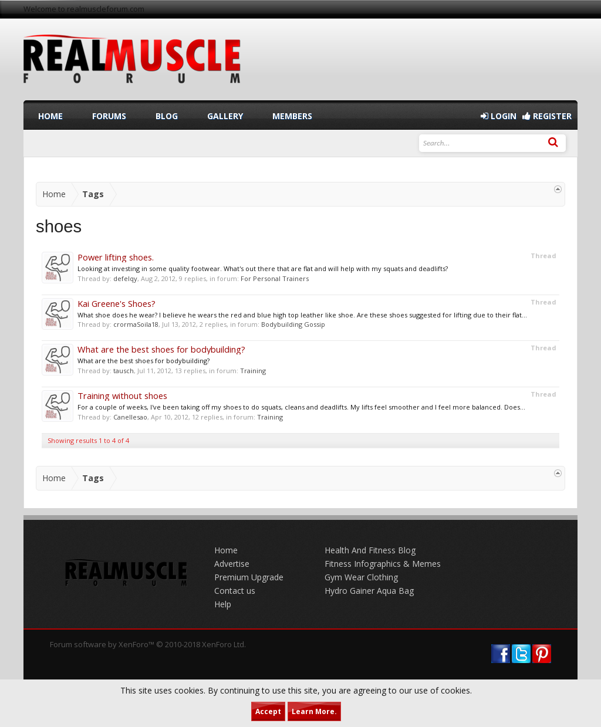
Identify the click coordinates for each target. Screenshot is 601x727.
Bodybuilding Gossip (293, 324)
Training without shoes (122, 395)
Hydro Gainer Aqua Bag (369, 590)
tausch (123, 370)
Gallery (225, 115)
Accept (268, 711)
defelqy (125, 278)
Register (547, 115)
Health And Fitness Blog (370, 550)
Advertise (231, 563)
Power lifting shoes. (115, 257)
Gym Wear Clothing (361, 577)
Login (498, 115)
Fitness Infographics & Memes (383, 563)
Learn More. (314, 711)
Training (253, 370)
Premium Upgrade (248, 577)
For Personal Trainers (275, 278)
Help (222, 604)
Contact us (234, 590)
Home (50, 115)
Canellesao (130, 416)
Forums (109, 115)
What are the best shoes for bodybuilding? (161, 349)
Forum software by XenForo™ (148, 644)
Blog (167, 115)
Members (292, 115)
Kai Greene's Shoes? (116, 303)
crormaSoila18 (135, 324)
